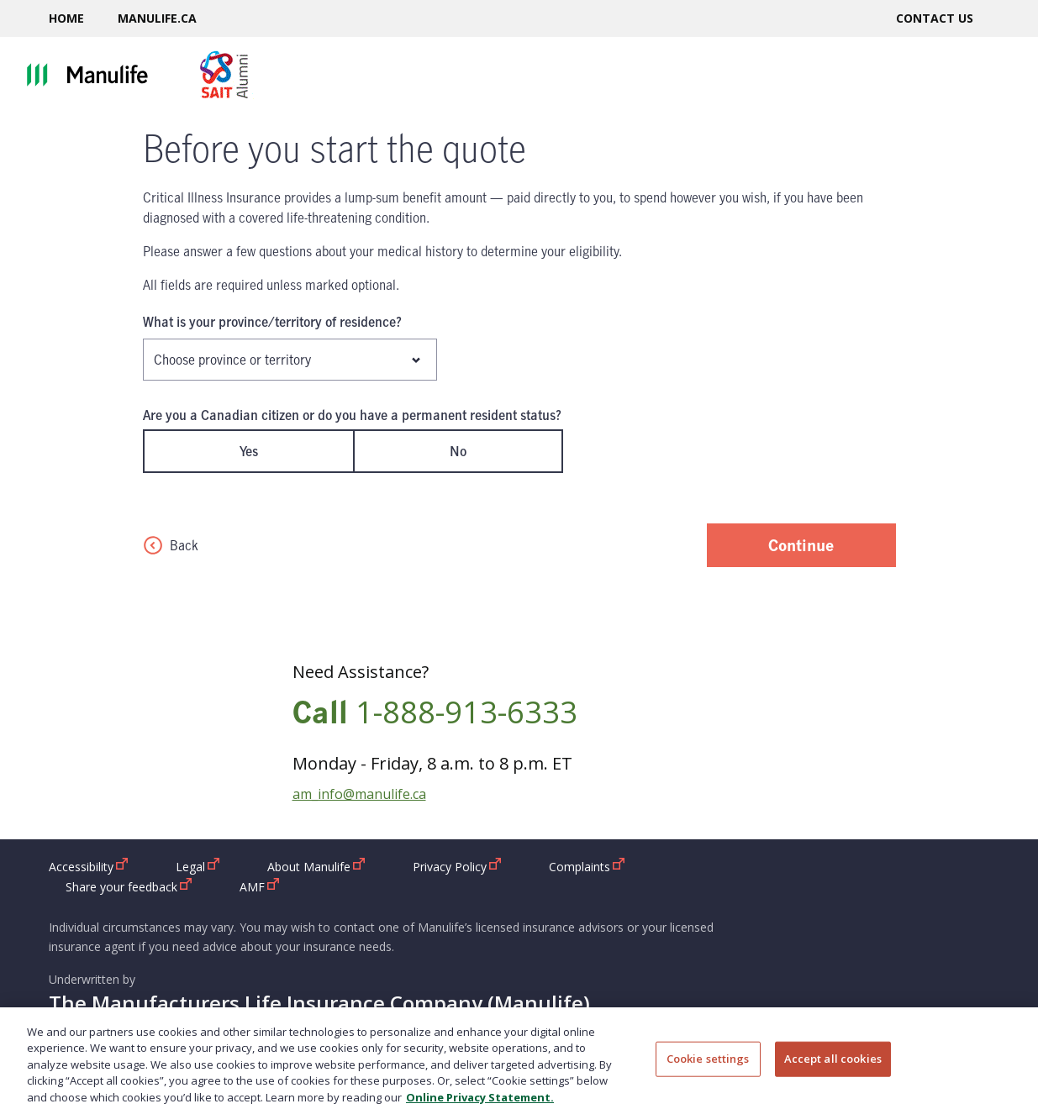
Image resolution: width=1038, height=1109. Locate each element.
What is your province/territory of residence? (272, 322)
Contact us (934, 18)
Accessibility (89, 866)
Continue (801, 544)
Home (66, 18)
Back (170, 545)
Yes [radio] (249, 451)
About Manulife (316, 866)
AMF (260, 886)
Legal (198, 866)
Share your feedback (129, 886)
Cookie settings (708, 1067)
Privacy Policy (457, 866)
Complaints (587, 866)
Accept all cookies (833, 1067)
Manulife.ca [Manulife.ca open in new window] (157, 18)
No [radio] (458, 451)
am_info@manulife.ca (359, 794)
